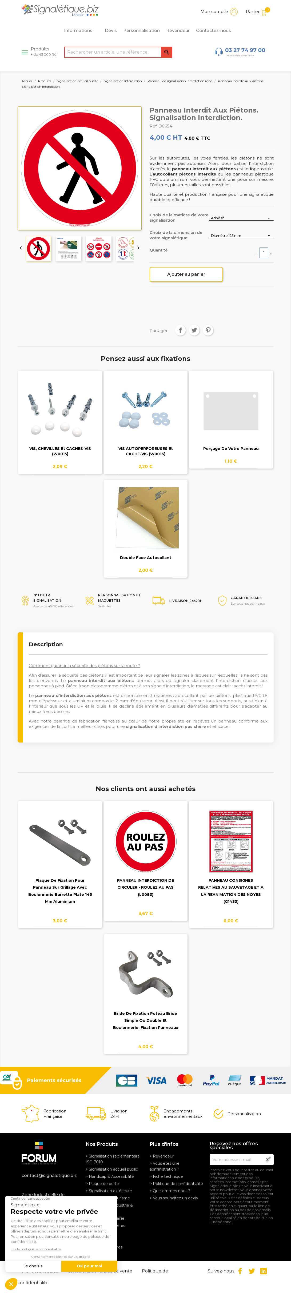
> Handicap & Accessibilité (110, 1176)
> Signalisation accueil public (112, 1169)
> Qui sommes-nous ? (170, 1190)
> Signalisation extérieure (109, 1190)
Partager (180, 330)
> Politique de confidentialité (176, 1183)
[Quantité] (264, 253)
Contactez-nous (213, 30)
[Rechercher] (118, 52)
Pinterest (208, 330)
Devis (111, 30)
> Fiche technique (166, 1176)
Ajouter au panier (186, 274)
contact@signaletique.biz (49, 1175)
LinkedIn (263, 1271)
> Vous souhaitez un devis (174, 1198)
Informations (81, 30)
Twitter (251, 1271)
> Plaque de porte (102, 1183)
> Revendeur (162, 1156)
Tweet (194, 330)
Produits (44, 51)
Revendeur (178, 30)
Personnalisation (141, 30)
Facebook (240, 1271)
